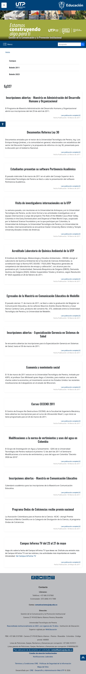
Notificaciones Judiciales (43, 657)
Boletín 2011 (14, 68)
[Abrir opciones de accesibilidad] (3, 124)
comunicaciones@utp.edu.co (46, 605)
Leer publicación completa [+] (70, 115)
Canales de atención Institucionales (43, 653)
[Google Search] (69, 44)
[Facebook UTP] (33, 577)
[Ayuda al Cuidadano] (53, 577)
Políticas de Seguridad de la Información (55, 664)
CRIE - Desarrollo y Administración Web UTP (47, 670)
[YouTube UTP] (41, 577)
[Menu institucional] (4, 5)
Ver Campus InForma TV (26, 556)
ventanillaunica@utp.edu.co (61, 650)
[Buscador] (83, 44)
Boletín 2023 (14, 74)
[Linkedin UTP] (49, 577)
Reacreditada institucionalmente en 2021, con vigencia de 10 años (32, 626)
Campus (12, 61)
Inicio (7, 52)
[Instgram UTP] (45, 577)
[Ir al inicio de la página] (83, 657)
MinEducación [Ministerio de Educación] (51, 629)
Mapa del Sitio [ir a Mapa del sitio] (43, 667)
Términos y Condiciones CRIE (26, 664)
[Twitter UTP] (37, 577)
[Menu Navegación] (7, 44)
